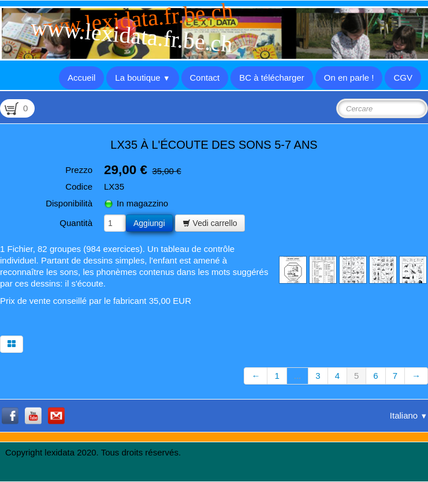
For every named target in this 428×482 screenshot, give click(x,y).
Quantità (75, 223)
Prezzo (78, 170)
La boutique (142, 77)
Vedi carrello (210, 223)
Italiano (408, 415)
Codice (78, 186)
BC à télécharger (271, 77)
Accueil (81, 77)
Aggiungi (149, 223)
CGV (402, 77)
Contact (205, 77)
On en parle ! (349, 77)
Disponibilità (69, 203)
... (298, 376)
